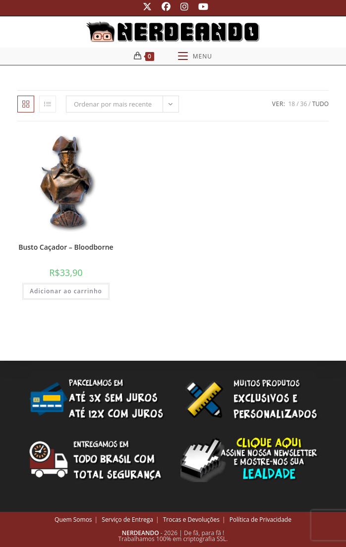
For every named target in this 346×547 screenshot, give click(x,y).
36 (303, 104)
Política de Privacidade (260, 519)
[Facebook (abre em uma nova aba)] (166, 6)
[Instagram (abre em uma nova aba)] (184, 6)
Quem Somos (73, 519)
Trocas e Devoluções (191, 519)
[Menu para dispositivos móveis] (195, 56)
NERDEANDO (140, 533)
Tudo (320, 104)
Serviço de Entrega (127, 519)
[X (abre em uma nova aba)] (147, 6)
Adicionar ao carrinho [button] (66, 291)
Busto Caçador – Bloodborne (66, 247)
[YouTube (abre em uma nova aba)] (200, 6)
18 (291, 104)
